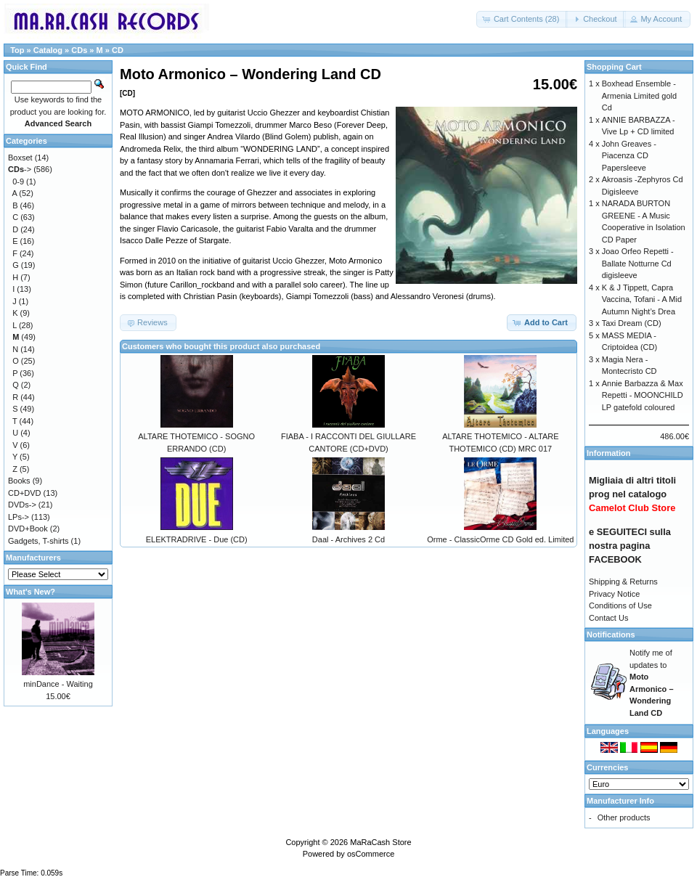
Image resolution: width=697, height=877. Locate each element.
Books (19, 480)
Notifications (611, 634)
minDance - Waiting (58, 684)
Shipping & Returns (623, 581)
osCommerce (370, 853)
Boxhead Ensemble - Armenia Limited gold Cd (639, 95)
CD (117, 50)
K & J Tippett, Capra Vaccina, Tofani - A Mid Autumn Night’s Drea (642, 299)
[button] (522, 19)
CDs (79, 50)
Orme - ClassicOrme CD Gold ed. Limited (500, 539)
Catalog (47, 50)
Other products (624, 817)
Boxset (20, 157)
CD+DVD (24, 493)
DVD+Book (28, 528)
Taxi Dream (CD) (631, 323)
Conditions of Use (620, 605)
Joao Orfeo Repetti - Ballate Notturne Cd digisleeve (638, 263)
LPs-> (18, 517)
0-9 (18, 181)
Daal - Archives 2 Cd (348, 539)
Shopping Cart (614, 66)
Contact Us (608, 617)
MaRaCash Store (380, 842)
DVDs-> (22, 504)
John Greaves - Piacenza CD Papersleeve (629, 155)
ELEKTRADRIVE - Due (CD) (197, 539)
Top (17, 50)
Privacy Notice (614, 594)
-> (19, 169)
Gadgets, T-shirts (38, 541)
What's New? (30, 591)
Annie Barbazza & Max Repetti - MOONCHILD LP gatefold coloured (642, 395)
